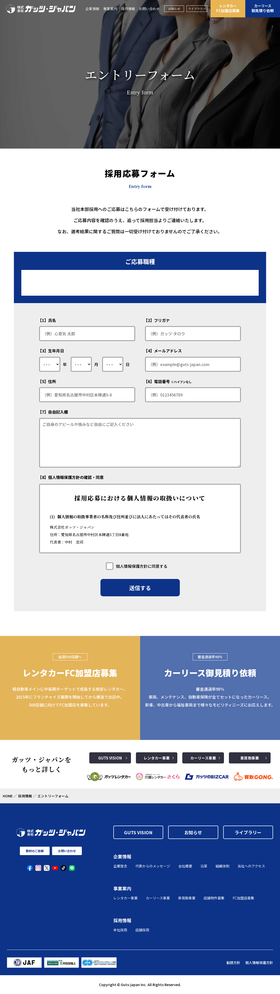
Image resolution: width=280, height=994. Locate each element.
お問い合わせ (149, 8)
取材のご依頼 (35, 851)
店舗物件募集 (214, 897)
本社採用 (120, 929)
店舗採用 (142, 929)
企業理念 (120, 865)
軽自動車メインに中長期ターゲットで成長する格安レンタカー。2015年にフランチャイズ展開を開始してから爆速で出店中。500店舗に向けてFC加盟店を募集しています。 (69, 697)
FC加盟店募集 (228, 8)
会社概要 (185, 865)
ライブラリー (197, 8)
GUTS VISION (110, 757)
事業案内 (110, 8)
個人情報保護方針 (259, 963)
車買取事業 (249, 757)
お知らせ (174, 8)
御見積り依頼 (262, 8)
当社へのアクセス (251, 865)
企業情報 (92, 8)
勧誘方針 (233, 963)
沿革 (203, 865)
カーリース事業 (203, 757)
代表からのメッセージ (152, 865)
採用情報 (128, 8)
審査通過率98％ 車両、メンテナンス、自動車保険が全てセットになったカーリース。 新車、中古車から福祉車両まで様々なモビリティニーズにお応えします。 (210, 697)
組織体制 (222, 865)
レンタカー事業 (157, 757)
